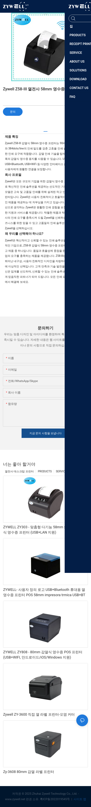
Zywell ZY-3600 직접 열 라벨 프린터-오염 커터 (39, 714)
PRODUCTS (45, 471)
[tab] (45, 130)
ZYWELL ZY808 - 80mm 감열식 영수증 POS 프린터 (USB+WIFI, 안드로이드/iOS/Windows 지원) (42, 654)
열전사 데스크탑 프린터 (19, 471)
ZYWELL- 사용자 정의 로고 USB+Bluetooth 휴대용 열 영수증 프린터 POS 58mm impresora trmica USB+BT (44, 592)
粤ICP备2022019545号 (55, 799)
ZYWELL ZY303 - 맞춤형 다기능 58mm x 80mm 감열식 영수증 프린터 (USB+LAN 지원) (44, 529)
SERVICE (61, 471)
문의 (12, 111)
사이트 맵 (79, 799)
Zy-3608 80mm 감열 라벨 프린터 (28, 772)
